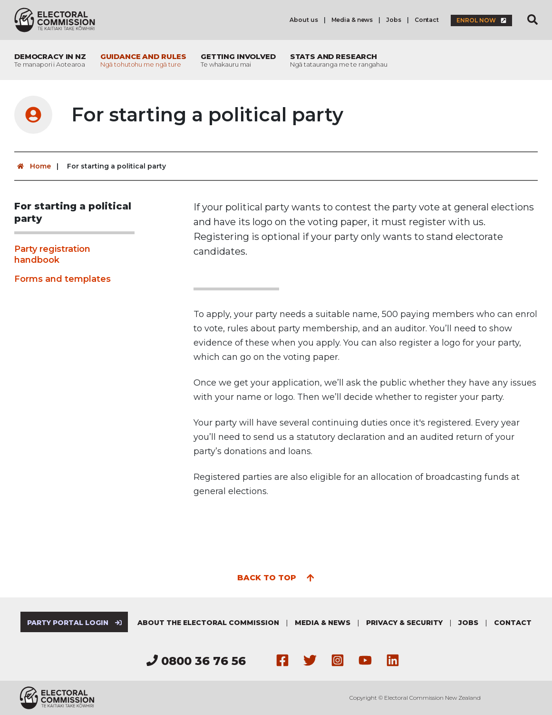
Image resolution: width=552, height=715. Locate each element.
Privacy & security (404, 622)
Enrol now (481, 20)
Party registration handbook (52, 254)
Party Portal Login (74, 622)
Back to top (276, 577)
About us (304, 19)
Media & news (352, 19)
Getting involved (238, 60)
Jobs (393, 19)
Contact (427, 19)
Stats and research (338, 60)
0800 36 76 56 (196, 661)
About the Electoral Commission (208, 622)
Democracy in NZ (50, 60)
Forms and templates (62, 279)
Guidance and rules (143, 60)
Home (32, 166)
